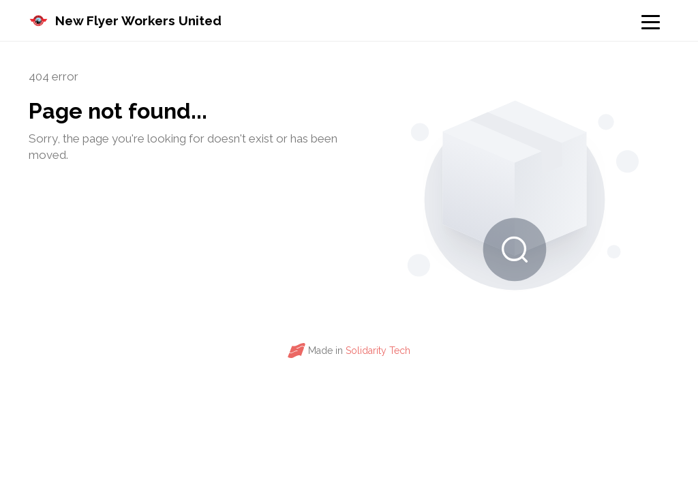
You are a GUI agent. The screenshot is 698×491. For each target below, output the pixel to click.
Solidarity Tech (378, 350)
